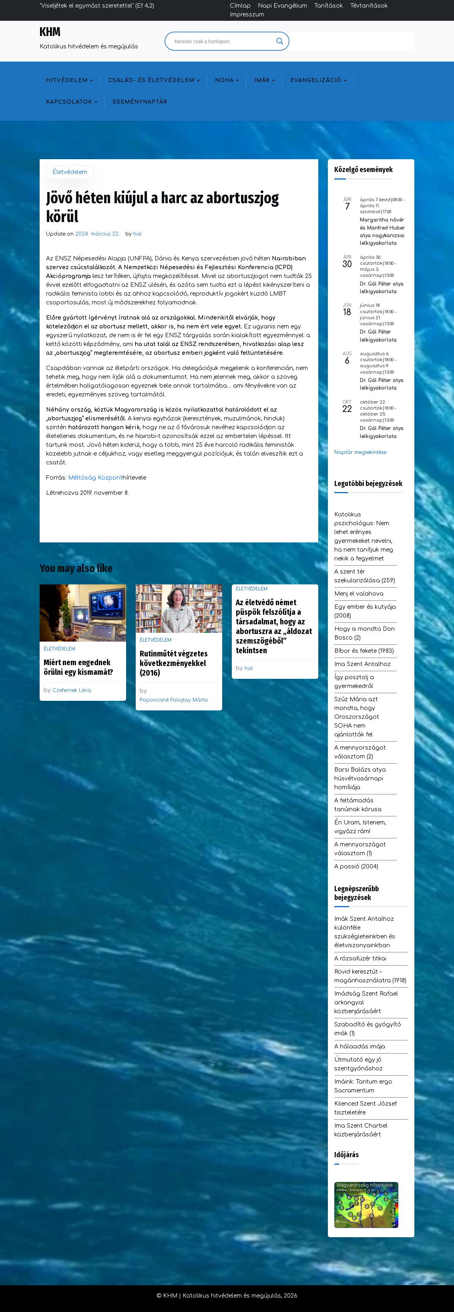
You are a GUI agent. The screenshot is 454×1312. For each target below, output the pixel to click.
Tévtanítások (369, 6)
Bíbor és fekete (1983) (364, 651)
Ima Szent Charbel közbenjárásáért (361, 1130)
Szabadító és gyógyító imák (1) (367, 1029)
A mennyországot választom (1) (360, 849)
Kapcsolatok (69, 102)
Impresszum (247, 15)
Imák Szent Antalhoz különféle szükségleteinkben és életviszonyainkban (364, 932)
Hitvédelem (67, 80)
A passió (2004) (356, 867)
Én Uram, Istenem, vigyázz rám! (360, 827)
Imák (262, 80)
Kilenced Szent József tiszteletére (365, 1108)
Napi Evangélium (282, 6)
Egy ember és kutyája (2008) (365, 611)
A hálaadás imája (359, 1047)
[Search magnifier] (279, 41)
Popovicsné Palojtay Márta (174, 700)
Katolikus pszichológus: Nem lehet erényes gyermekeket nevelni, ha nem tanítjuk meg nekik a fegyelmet (363, 537)
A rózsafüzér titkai (360, 959)
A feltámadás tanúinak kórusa (358, 805)
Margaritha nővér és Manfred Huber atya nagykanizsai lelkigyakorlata (382, 231)
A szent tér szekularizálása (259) (364, 576)
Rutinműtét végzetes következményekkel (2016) (174, 663)
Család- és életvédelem (151, 80)
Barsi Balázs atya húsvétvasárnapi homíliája (360, 778)
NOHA (224, 80)
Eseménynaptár (139, 102)
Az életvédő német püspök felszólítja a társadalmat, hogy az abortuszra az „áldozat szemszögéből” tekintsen (274, 626)
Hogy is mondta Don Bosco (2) (364, 633)
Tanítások (328, 6)
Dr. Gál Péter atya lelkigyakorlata (382, 287)
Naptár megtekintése (360, 452)
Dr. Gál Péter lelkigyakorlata (378, 335)
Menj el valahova (359, 594)
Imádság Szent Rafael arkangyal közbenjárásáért (366, 1002)
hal (137, 234)
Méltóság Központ (95, 478)
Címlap (240, 6)
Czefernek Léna (71, 690)
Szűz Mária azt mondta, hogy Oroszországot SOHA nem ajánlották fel (356, 717)
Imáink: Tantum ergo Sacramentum (363, 1086)
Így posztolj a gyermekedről (354, 681)
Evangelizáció (316, 80)
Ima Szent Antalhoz (362, 664)
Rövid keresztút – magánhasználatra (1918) (370, 976)
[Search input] (223, 41)
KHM (50, 32)
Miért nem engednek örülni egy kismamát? (78, 667)
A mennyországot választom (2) (360, 752)
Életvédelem (69, 172)
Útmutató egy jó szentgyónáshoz (358, 1064)
